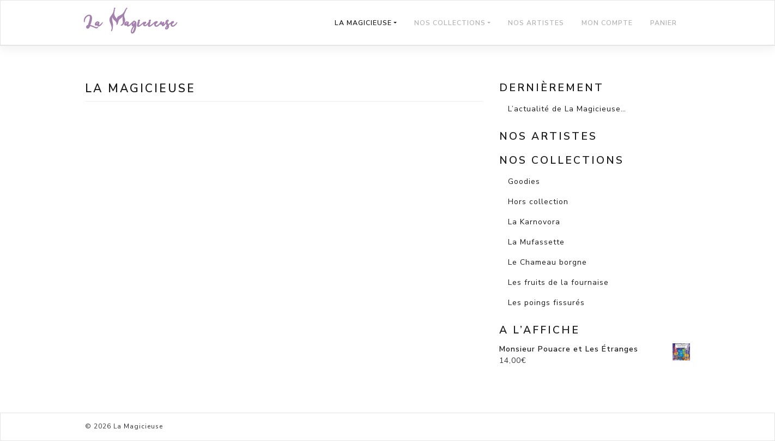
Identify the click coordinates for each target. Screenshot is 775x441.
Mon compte (607, 23)
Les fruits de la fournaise (558, 282)
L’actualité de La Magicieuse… (567, 109)
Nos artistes (548, 136)
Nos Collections (450, 23)
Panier (663, 23)
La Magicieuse (131, 22)
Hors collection (538, 201)
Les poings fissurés (546, 302)
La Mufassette (536, 242)
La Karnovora (534, 222)
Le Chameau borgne (547, 262)
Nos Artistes (536, 23)
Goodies (524, 181)
